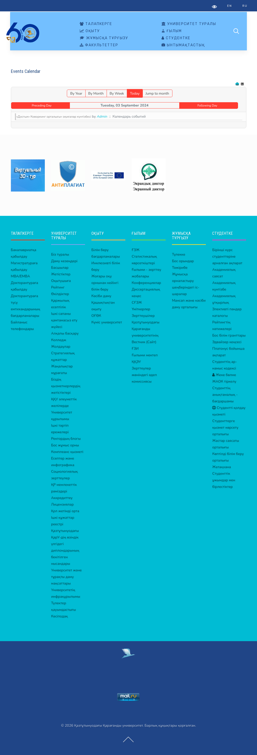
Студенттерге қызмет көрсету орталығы (225, 427)
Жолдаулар (60, 346)
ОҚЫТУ (90, 31)
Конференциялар (146, 282)
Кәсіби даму (101, 295)
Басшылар (60, 267)
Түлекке (178, 254)
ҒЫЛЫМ (172, 31)
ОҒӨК (96, 315)
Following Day (207, 105)
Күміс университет (106, 322)
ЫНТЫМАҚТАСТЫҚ (183, 45)
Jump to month (157, 93)
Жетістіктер (60, 274)
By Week (117, 93)
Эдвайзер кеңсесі (226, 342)
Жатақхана (221, 467)
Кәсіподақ (59, 616)
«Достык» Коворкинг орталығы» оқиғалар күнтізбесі (53, 117)
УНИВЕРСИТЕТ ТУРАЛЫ (189, 24)
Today (135, 93)
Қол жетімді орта (65, 511)
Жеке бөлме (224, 374)
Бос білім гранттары (229, 335)
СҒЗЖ (137, 302)
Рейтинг (58, 287)
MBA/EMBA (20, 276)
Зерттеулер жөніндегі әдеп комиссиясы (144, 375)
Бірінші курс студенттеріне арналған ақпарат (227, 256)
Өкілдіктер (60, 293)
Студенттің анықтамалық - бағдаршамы (225, 395)
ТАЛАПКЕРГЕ (96, 24)
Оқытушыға (61, 280)
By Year (76, 93)
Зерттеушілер (143, 315)
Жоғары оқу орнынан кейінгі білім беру (104, 283)
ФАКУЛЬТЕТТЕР (99, 45)
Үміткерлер (141, 309)
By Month (96, 93)
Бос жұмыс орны (65, 445)
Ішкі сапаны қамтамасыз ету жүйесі (64, 320)
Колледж (58, 340)
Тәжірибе (179, 267)
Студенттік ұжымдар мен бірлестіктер (223, 480)
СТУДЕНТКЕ (176, 38)
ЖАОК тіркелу (224, 381)
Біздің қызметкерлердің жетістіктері (65, 386)
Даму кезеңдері (64, 261)
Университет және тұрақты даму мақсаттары (66, 577)
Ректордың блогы (66, 438)
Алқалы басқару (65, 333)
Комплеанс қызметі (67, 451)
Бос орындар (183, 261)
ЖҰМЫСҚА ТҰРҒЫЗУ (104, 38)
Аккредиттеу (62, 497)
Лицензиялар (62, 504)
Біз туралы (60, 254)
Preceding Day (42, 105)
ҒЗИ (135, 348)
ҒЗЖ (136, 249)
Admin (102, 116)
